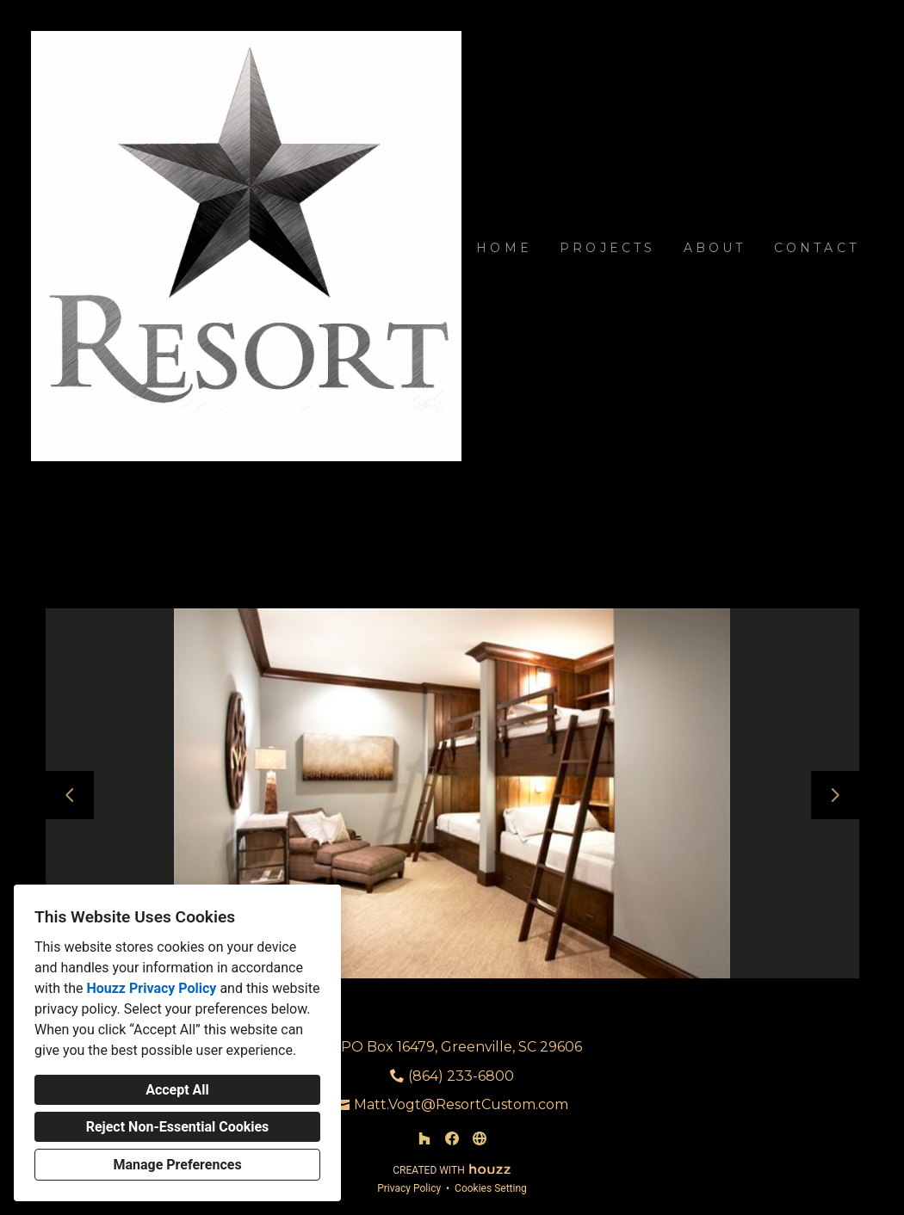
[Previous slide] (70, 795)
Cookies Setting (491, 1188)
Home (504, 248)
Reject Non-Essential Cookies (177, 1127)
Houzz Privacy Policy (151, 988)
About (715, 248)
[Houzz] (424, 1138)
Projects (608, 248)
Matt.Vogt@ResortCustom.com (461, 1104)
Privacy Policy (409, 1188)
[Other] (479, 1138)
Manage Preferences (177, 1164)
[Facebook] (452, 1138)
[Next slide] (835, 795)
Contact (816, 248)
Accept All (177, 1090)
